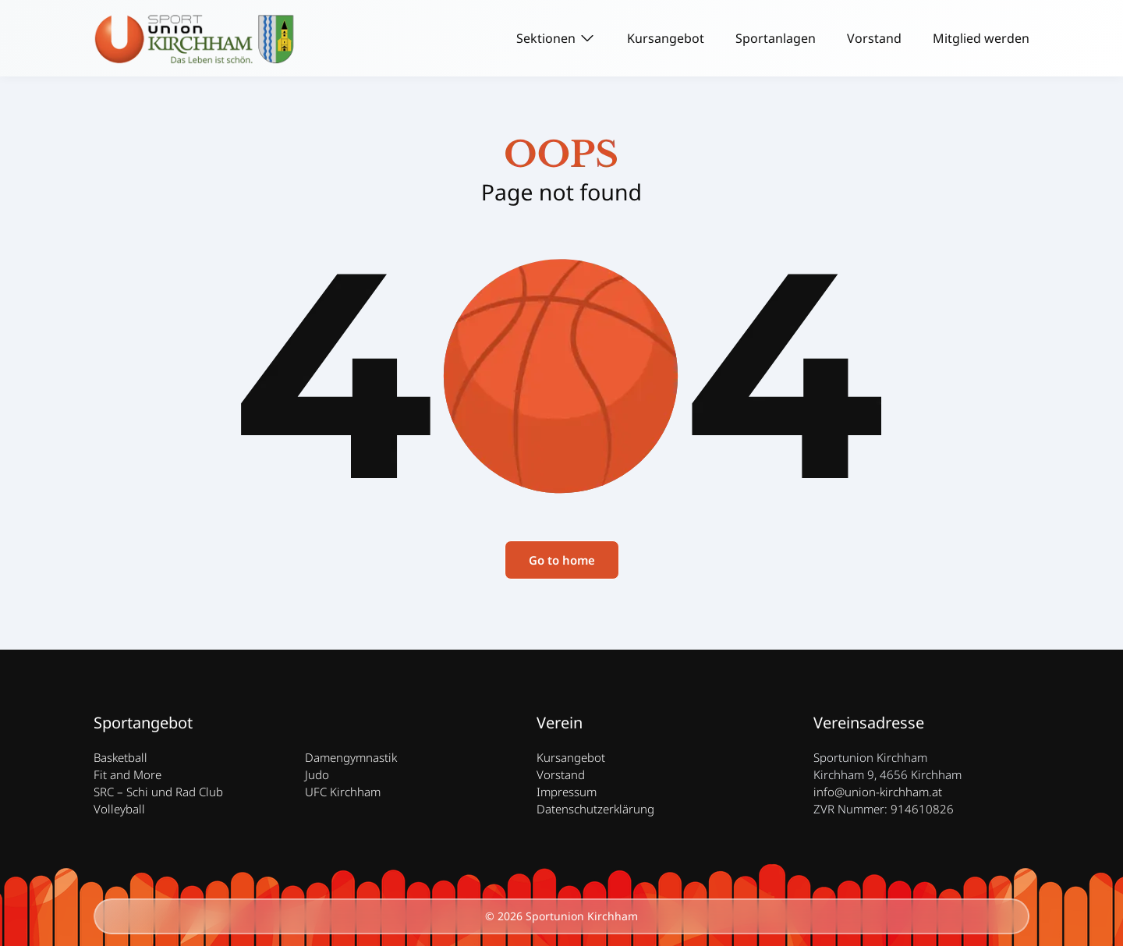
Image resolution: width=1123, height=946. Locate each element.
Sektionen (546, 38)
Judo (317, 774)
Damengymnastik (351, 757)
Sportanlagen (775, 38)
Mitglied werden (981, 38)
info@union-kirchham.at (877, 791)
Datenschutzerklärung (595, 809)
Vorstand (874, 38)
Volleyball (119, 809)
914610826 (922, 809)
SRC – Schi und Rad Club (158, 791)
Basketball (120, 757)
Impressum (567, 791)
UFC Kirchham (343, 791)
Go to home (562, 560)
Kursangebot (665, 38)
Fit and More (127, 774)
